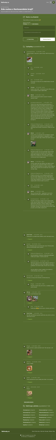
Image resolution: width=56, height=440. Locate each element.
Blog (54, 431)
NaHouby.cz (5, 2)
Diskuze (50, 431)
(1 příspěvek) (46, 415)
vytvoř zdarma (35, 23)
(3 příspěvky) (29, 412)
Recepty (46, 431)
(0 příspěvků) (29, 415)
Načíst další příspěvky (28, 402)
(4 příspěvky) (46, 410)
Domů (33, 431)
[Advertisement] (11, 36)
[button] (50, 2)
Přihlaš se (25, 23)
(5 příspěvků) (29, 410)
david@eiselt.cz (31, 436)
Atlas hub (42, 431)
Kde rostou (37, 431)
